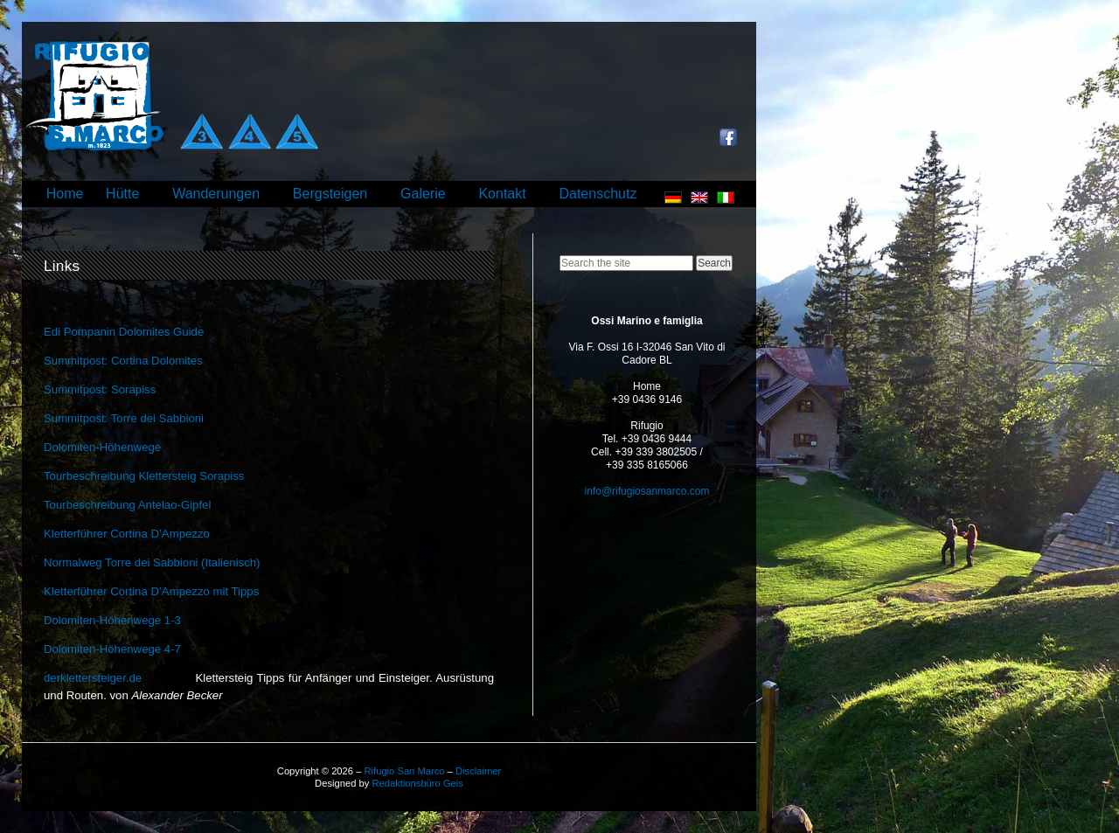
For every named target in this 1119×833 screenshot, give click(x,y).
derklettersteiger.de (93, 677)
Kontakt (501, 193)
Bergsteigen (330, 193)
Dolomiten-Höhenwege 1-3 (112, 620)
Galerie (423, 193)
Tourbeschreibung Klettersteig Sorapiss (144, 475)
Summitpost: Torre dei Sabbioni (124, 418)
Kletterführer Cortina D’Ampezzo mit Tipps (151, 591)
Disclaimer (478, 771)
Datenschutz (597, 193)
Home (65, 193)
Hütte (122, 193)
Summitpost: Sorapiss (100, 389)
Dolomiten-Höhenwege (102, 447)
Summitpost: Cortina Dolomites (123, 360)
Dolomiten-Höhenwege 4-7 (112, 649)
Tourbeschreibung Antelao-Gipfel (127, 504)
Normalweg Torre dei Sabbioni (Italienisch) (152, 562)
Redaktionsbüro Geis (417, 783)
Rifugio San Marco (404, 771)
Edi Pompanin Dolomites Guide (124, 331)
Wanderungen (216, 193)
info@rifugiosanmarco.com (647, 491)
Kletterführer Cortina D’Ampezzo (127, 533)
